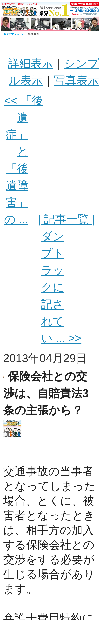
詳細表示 (30, 63)
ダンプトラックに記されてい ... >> (61, 287)
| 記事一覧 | (66, 219)
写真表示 (76, 80)
